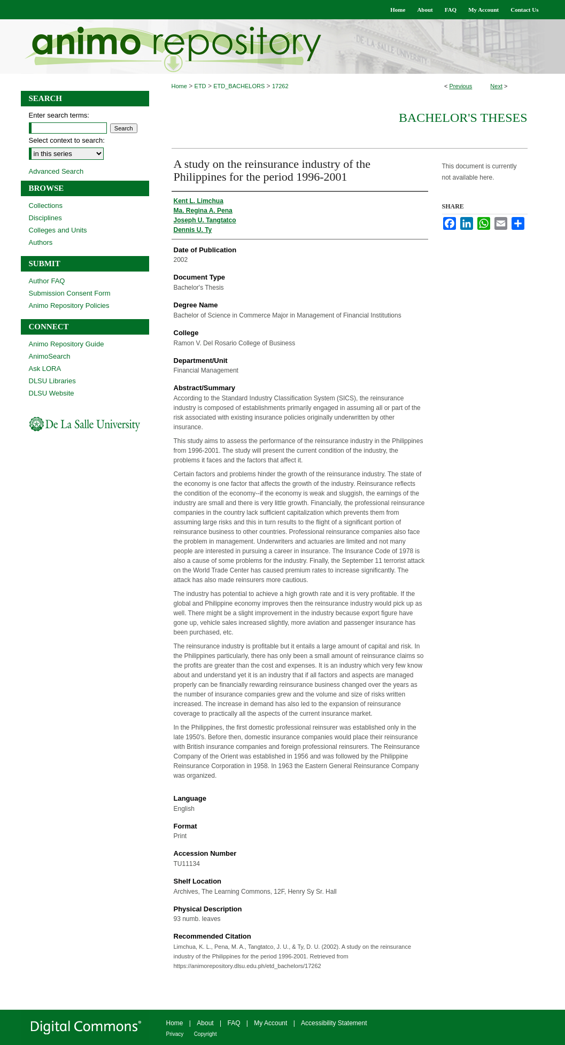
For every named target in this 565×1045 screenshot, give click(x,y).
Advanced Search (56, 171)
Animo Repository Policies (69, 305)
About (205, 1023)
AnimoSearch (50, 356)
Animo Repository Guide (66, 344)
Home (179, 86)
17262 (280, 86)
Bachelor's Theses (463, 118)
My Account (270, 1023)
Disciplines (45, 218)
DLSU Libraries (52, 381)
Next (496, 86)
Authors (41, 242)
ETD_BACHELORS (239, 86)
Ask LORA (45, 369)
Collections (46, 206)
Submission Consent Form (70, 293)
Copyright (205, 1034)
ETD (200, 86)
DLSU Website (51, 393)
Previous (461, 86)
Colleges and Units (58, 230)
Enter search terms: (59, 115)
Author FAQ (47, 281)
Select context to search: (67, 140)
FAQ (233, 1023)
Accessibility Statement (334, 1023)
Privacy (175, 1034)
